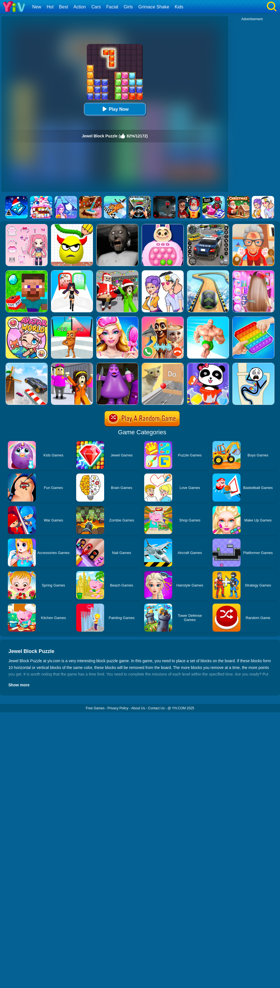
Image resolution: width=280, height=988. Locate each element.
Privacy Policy (118, 708)
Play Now (115, 108)
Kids (179, 6)
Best (63, 6)
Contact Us (156, 708)
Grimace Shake (153, 6)
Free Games (95, 708)
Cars (96, 6)
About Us (138, 708)
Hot (49, 6)
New (36, 6)
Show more (18, 685)
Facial (112, 6)
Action (79, 6)
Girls (128, 6)
